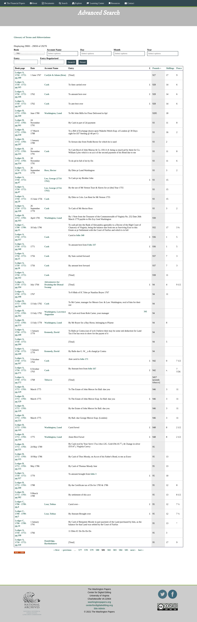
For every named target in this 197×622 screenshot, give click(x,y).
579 (91, 550)
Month (117, 50)
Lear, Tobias (50, 504)
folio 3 (93, 474)
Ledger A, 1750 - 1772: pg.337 (20, 237)
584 (120, 550)
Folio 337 (91, 245)
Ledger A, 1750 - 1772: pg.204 (20, 342)
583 (115, 550)
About (34, 3)
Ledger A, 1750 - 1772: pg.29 (20, 199)
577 (80, 550)
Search (64, 3)
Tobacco (48, 380)
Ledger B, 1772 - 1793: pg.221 (20, 418)
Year (149, 50)
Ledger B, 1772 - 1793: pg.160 (20, 113)
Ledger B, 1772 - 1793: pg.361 (20, 123)
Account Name (54, 50)
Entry (17, 58)
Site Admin (99, 608)
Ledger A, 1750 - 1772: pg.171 (20, 370)
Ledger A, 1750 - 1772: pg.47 (20, 180)
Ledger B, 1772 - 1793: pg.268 (20, 485)
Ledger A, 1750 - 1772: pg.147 (20, 104)
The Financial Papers (15, 3)
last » (140, 550)
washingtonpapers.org (99, 602)
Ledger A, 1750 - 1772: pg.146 (20, 94)
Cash (46, 84)
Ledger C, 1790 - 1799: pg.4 (20, 504)
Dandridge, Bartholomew (50, 542)
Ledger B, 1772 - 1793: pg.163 (20, 218)
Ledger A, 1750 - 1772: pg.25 (20, 256)
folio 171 (84, 359)
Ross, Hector (50, 170)
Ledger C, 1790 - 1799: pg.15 (20, 227)
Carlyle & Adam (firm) (55, 75)
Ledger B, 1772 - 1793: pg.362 (20, 313)
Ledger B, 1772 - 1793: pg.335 (20, 151)
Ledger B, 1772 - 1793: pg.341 (20, 303)
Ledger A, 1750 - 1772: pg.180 (20, 75)
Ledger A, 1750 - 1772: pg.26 (20, 265)
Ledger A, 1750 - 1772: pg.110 (20, 542)
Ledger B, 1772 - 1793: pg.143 (20, 427)
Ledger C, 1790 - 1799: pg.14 (20, 523)
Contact (130, 3)
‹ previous (66, 550)
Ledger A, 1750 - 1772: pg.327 (20, 475)
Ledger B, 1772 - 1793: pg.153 (20, 323)
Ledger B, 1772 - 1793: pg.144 (20, 437)
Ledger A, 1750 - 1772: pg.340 (20, 246)
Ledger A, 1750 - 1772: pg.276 (20, 170)
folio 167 (92, 368)
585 (126, 550)
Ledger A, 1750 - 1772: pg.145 (20, 84)
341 (145, 311)
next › (133, 550)
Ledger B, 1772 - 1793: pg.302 (20, 495)
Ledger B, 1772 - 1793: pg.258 (20, 132)
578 (86, 550)
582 (109, 550)
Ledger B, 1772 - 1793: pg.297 (20, 142)
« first (56, 550)
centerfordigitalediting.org (99, 605)
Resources (115, 3)
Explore (78, 3)
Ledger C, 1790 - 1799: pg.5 (20, 514)
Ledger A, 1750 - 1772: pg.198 (20, 294)
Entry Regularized (49, 58)
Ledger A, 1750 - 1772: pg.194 (20, 284)
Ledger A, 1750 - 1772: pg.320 (20, 208)
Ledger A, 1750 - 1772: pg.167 (20, 361)
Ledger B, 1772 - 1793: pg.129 (20, 389)
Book (16, 50)
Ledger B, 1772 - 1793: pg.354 (20, 161)
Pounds (157, 68)
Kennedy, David (51, 332)
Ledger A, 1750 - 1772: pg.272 (20, 380)
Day (82, 50)
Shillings (170, 68)
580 (97, 550)
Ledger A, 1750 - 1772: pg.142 (20, 275)
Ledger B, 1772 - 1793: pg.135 (20, 456)
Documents (49, 3)
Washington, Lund (53, 113)
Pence (179, 68)
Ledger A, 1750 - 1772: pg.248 (20, 332)
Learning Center (96, 3)
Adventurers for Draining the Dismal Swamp (54, 284)
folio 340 (80, 235)
